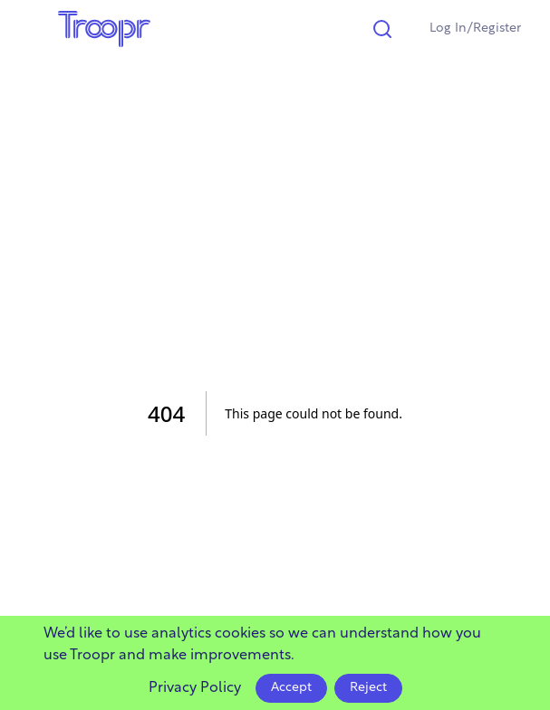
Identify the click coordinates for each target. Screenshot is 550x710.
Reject (368, 688)
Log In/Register (475, 28)
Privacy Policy (195, 688)
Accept (291, 688)
